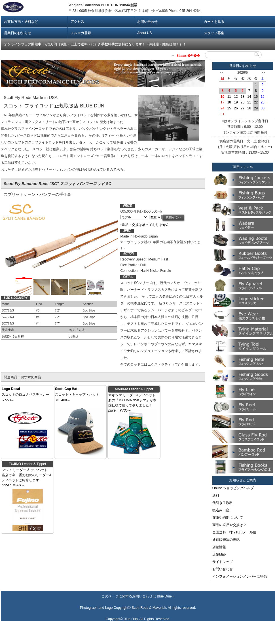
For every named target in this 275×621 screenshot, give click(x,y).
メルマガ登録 (81, 33)
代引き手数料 (222, 503)
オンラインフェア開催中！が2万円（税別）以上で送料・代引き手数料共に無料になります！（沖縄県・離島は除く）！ (95, 44)
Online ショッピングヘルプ (233, 488)
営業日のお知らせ (17, 33)
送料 (215, 495)
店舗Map (219, 554)
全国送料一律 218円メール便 (234, 532)
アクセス (77, 22)
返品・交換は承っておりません (145, 225)
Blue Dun (164, 596)
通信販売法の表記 (226, 540)
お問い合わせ (147, 22)
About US (144, 33)
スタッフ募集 (214, 33)
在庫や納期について (227, 518)
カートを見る (214, 22)
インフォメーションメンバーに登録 (239, 576)
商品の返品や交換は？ (229, 525)
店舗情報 (219, 547)
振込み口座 (220, 510)
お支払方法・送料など (21, 22)
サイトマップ (222, 562)
